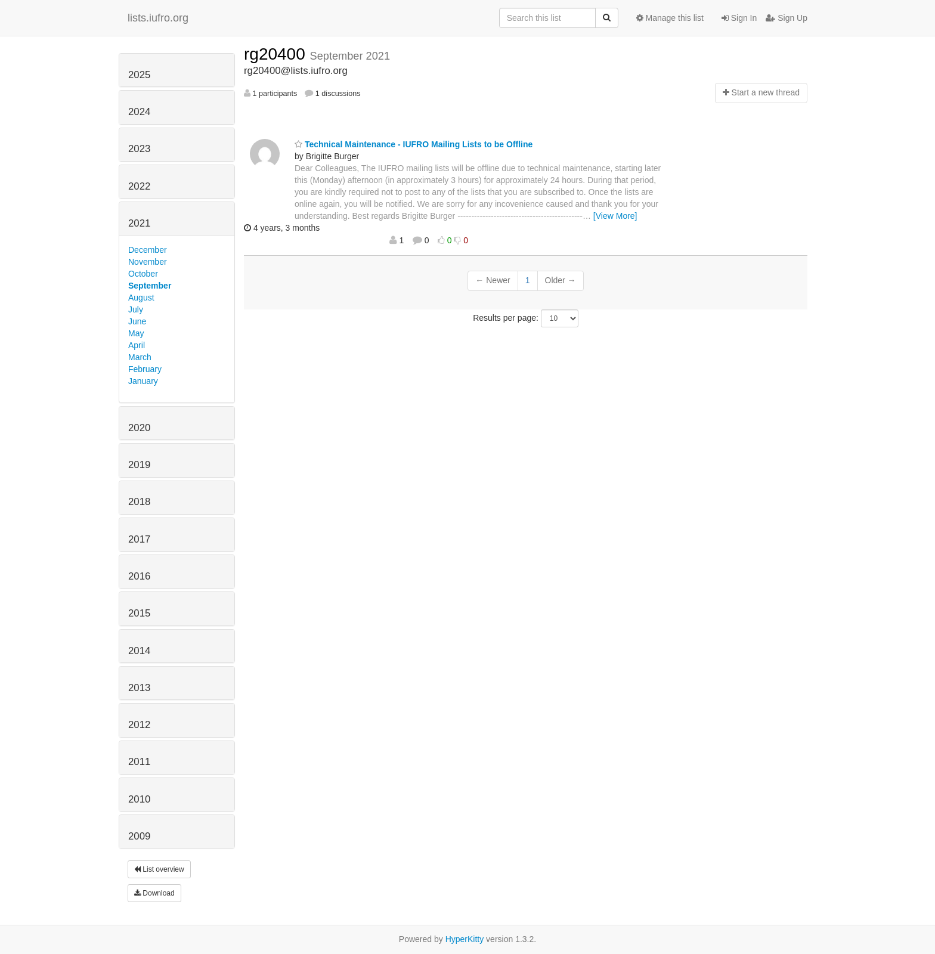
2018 (139, 501)
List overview (159, 869)
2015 (139, 613)
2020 (139, 427)
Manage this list (670, 18)
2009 (139, 836)
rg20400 (277, 54)
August (141, 297)
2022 (139, 186)
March (139, 357)
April (136, 345)
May (136, 333)
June (137, 321)
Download (154, 893)
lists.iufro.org (158, 18)
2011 (139, 761)
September (149, 285)
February (145, 369)
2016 (139, 576)
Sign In (739, 18)
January (143, 381)
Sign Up (786, 18)
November (147, 262)
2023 (139, 148)
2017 (139, 539)
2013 (139, 687)
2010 (139, 799)
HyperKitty (464, 939)
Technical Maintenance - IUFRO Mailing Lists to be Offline (413, 144)
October (143, 273)
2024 (139, 111)
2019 (139, 464)
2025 (139, 74)
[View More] (615, 216)
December (147, 250)
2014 (139, 650)
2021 (139, 223)
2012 (139, 724)
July (135, 309)
